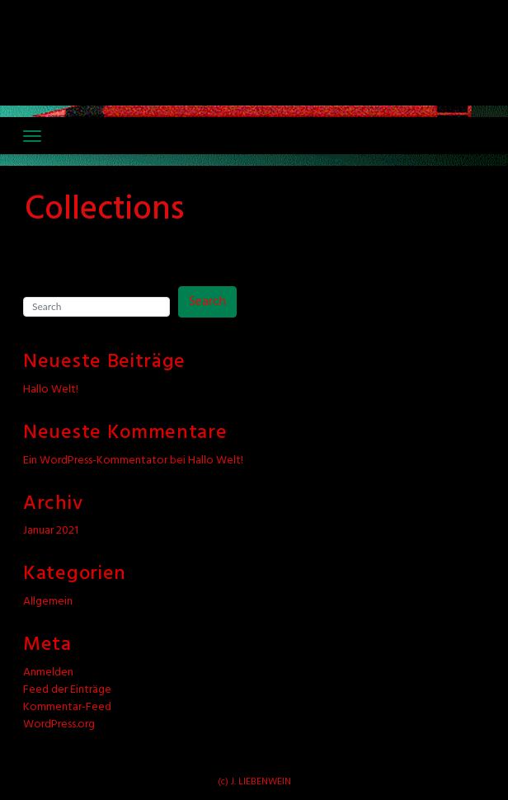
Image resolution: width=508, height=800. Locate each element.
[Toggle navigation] (32, 136)
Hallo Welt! (50, 389)
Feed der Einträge (67, 689)
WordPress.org (59, 724)
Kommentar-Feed (67, 707)
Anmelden (48, 672)
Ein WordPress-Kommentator (95, 460)
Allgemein (48, 601)
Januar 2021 (50, 530)
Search (207, 302)
